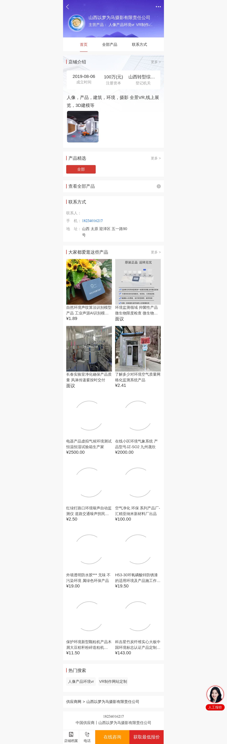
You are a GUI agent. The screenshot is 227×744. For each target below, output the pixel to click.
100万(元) (113, 76)
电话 (87, 737)
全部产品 (109, 44)
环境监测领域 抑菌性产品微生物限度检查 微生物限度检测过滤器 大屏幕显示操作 (136, 310)
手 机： (73, 221)
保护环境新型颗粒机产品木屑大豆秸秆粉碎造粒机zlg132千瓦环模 (89, 645)
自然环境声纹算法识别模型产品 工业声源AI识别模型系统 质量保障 (89, 310)
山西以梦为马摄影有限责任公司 (124, 723)
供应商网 (73, 701)
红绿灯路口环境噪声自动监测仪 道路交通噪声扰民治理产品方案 (89, 511)
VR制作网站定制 (113, 681)
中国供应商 (85, 723)
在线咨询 (112, 737)
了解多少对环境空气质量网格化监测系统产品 (137, 377)
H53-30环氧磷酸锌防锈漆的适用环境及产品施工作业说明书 (137, 578)
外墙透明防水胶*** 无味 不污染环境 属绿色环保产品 (88, 578)
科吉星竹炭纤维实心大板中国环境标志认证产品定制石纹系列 (137, 645)
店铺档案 (71, 737)
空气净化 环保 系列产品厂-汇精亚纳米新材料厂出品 (137, 511)
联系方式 (139, 44)
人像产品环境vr (81, 681)
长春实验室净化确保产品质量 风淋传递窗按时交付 (89, 377)
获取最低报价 (146, 737)
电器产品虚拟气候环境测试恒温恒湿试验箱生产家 (89, 444)
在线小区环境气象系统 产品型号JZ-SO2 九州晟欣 (136, 444)
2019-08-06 (84, 76)
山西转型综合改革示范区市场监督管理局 (143, 76)
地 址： (73, 229)
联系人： (73, 213)
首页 (83, 44)
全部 (81, 169)
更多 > (156, 62)
